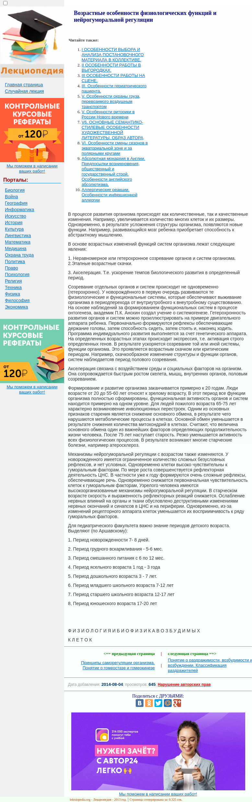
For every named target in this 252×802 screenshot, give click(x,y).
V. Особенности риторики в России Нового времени (108, 114)
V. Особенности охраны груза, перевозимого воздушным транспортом (111, 101)
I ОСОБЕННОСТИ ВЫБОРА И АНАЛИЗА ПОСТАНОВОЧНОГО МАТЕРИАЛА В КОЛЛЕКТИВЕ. (113, 54)
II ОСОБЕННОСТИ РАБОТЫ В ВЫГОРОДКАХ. (111, 68)
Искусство (15, 216)
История (13, 222)
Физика (12, 294)
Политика (15, 261)
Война (11, 196)
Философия (17, 300)
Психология (17, 274)
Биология (15, 190)
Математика (17, 242)
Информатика (19, 209)
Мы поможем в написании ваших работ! (31, 169)
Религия (13, 281)
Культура (14, 229)
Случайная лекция (24, 91)
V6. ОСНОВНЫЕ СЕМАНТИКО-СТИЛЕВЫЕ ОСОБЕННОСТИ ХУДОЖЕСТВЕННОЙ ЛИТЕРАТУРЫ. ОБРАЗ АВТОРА (112, 130)
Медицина (16, 248)
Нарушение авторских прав (184, 684)
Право (11, 268)
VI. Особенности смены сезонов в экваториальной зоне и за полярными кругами (115, 148)
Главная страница (24, 84)
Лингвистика (18, 235)
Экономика (16, 307)
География (16, 203)
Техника (13, 287)
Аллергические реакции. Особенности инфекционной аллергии (109, 194)
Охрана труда (19, 255)
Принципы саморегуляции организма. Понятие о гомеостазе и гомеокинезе (118, 665)
